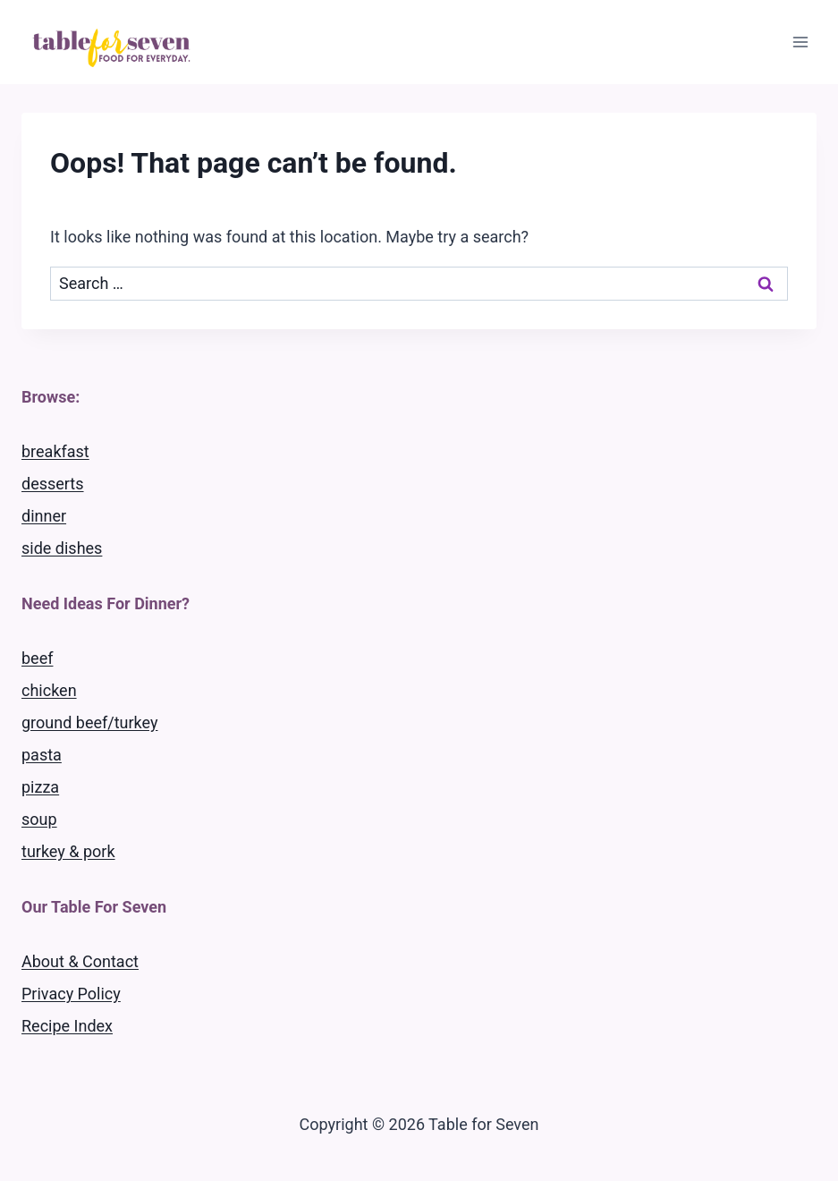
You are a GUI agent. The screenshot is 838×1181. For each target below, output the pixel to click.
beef (37, 658)
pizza (40, 786)
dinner (43, 515)
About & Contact (80, 961)
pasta (41, 754)
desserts (52, 483)
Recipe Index (67, 1025)
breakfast (55, 451)
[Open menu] (800, 41)
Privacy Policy (71, 993)
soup (39, 819)
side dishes (61, 548)
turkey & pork (68, 851)
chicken (49, 690)
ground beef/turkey (89, 722)
